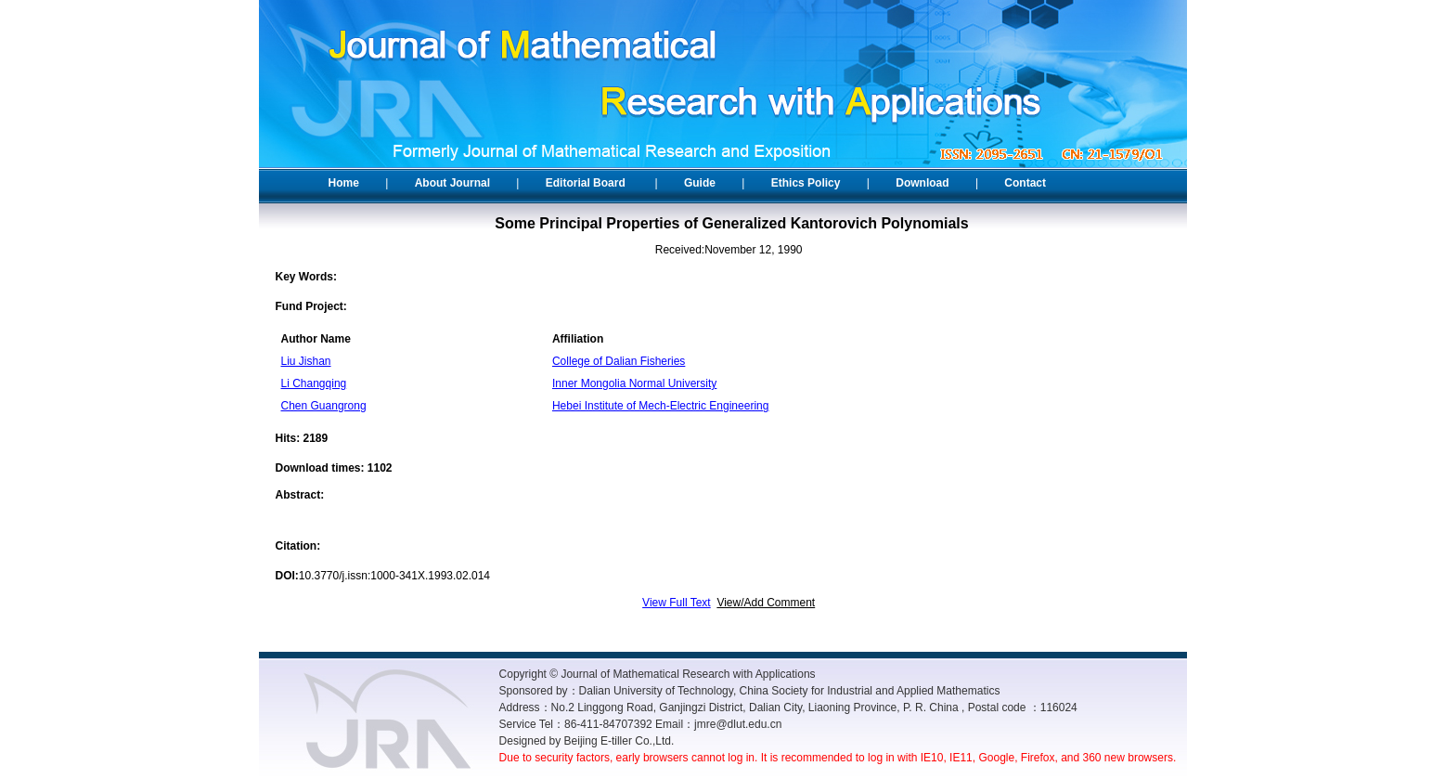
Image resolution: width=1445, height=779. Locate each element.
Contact (1025, 182)
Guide (700, 182)
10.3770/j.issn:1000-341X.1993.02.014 (394, 575)
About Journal (452, 182)
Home (344, 182)
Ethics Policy (806, 182)
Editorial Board (586, 182)
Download (922, 182)
